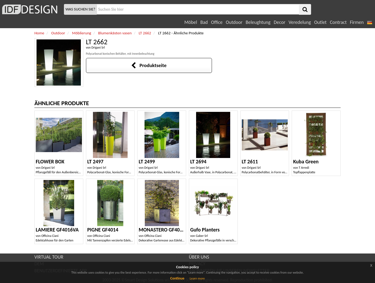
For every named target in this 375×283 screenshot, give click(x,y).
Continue (177, 278)
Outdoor (234, 22)
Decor (279, 22)
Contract (338, 22)
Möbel (190, 22)
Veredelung (300, 22)
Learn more (197, 278)
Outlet (320, 22)
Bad (204, 22)
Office (217, 22)
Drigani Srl (98, 47)
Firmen (356, 22)
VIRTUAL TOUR (48, 257)
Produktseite (148, 65)
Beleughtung (258, 22)
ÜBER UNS (199, 257)
